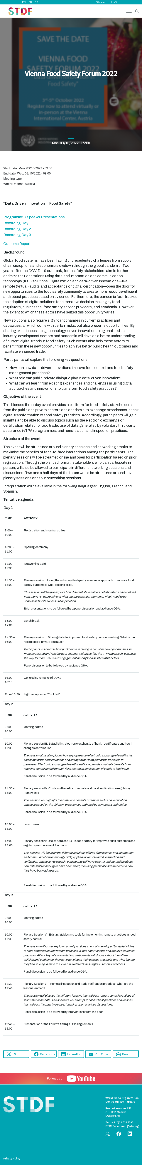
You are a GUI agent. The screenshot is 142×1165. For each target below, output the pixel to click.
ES (36, 2)
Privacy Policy (11, 1158)
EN (24, 2)
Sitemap (100, 2)
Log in (114, 2)
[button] (16, 1054)
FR (30, 2)
